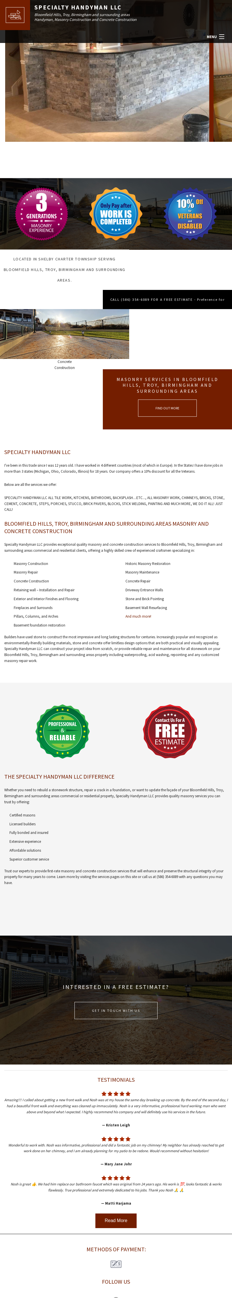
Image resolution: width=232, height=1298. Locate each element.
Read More (116, 1146)
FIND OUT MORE (174, 333)
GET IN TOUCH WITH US (116, 936)
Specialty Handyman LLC (79, 7)
